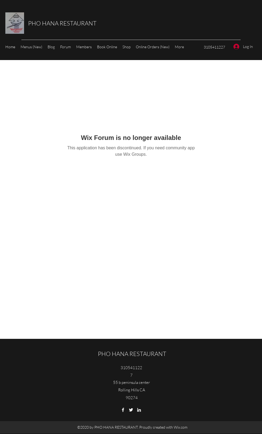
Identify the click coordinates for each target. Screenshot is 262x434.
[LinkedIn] (139, 410)
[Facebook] (123, 410)
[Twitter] (131, 410)
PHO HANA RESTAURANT (62, 23)
